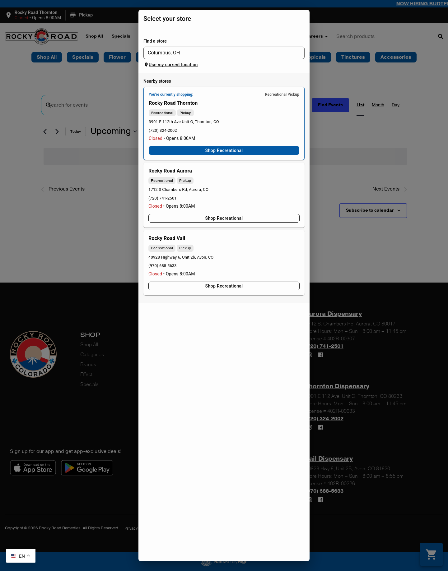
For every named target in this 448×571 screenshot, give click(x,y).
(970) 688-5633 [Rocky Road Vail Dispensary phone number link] (162, 265)
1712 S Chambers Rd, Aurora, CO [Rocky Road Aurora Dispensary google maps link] (178, 189)
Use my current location (171, 64)
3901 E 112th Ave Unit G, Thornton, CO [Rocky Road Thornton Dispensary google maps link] (184, 121)
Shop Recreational (224, 150)
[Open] (301, 53)
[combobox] (218, 52)
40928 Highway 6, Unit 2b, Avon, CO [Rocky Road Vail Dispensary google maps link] (180, 257)
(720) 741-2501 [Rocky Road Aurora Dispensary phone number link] (162, 198)
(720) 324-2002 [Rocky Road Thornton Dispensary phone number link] (163, 130)
